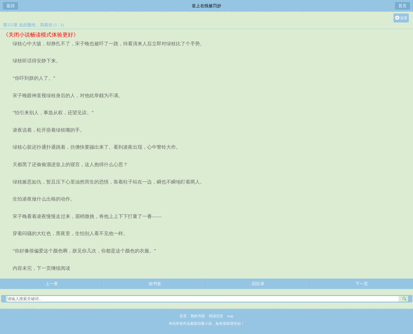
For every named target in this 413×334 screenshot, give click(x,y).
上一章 (51, 284)
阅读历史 (216, 316)
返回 (10, 6)
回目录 (258, 284)
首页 (402, 6)
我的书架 (198, 316)
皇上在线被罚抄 (206, 6)
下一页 (361, 284)
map (230, 316)
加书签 (155, 284)
